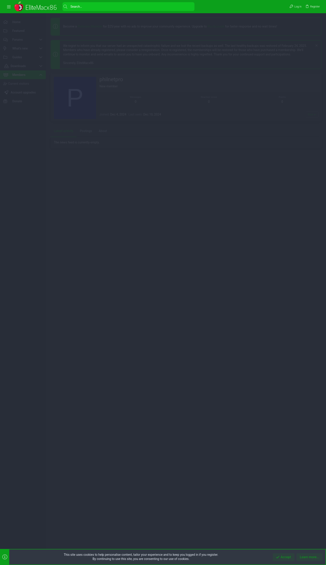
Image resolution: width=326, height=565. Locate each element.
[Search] (128, 6)
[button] (8, 7)
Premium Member (90, 26)
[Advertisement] (183, 104)
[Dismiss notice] (316, 46)
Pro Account (215, 26)
